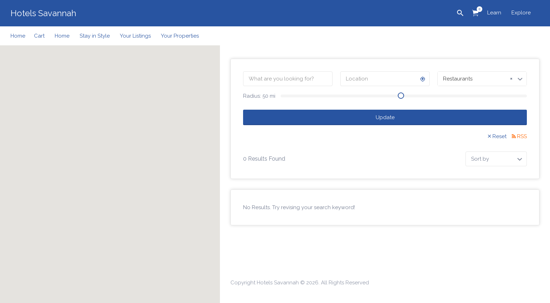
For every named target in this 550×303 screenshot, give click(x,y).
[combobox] (482, 78)
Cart (39, 36)
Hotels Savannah (43, 13)
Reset (499, 136)
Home (18, 36)
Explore (521, 12)
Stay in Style (95, 36)
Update (385, 117)
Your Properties (180, 36)
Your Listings (135, 36)
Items (477, 9)
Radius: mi (259, 96)
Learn (494, 12)
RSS (522, 136)
